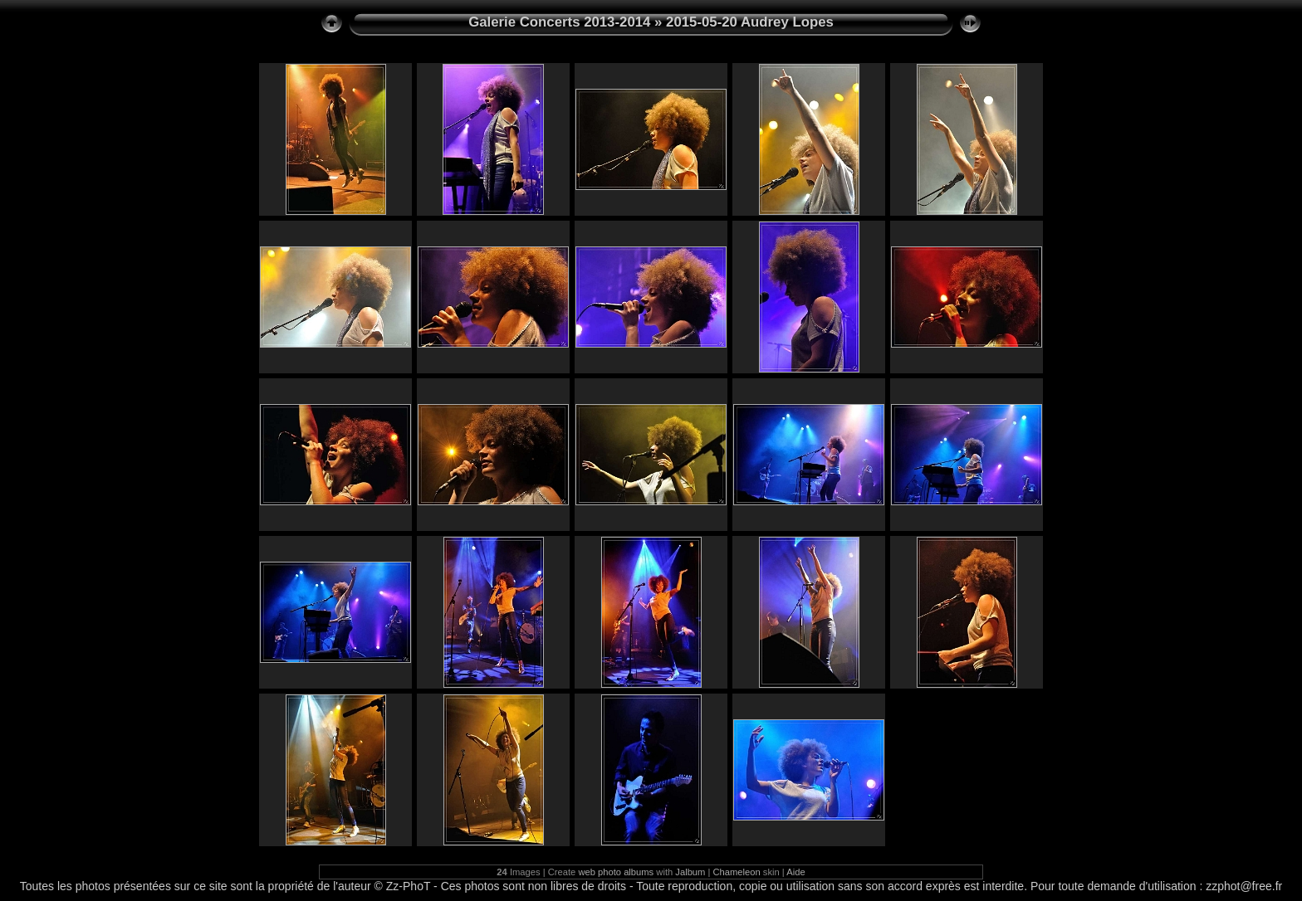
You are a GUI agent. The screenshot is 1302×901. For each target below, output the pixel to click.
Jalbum (690, 872)
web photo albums (615, 872)
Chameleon (737, 872)
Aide (795, 872)
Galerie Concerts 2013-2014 (559, 22)
